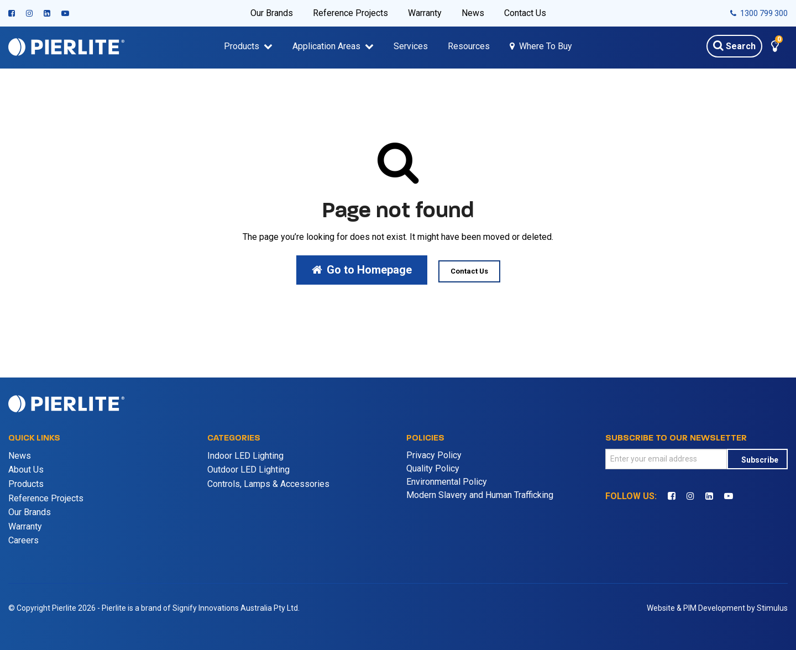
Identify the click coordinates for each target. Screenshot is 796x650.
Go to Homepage (362, 269)
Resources (469, 46)
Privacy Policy (434, 455)
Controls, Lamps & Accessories (268, 484)
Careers (23, 540)
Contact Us (525, 13)
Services (411, 46)
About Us (26, 469)
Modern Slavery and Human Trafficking (479, 495)
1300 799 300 (759, 13)
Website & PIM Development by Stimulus (717, 608)
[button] (775, 48)
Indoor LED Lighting (245, 455)
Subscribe (759, 459)
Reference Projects (350, 13)
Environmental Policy (446, 481)
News (473, 13)
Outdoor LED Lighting (248, 469)
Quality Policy (432, 468)
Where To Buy (545, 46)
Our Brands (271, 13)
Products (241, 46)
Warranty (425, 13)
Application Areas (326, 46)
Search (734, 45)
